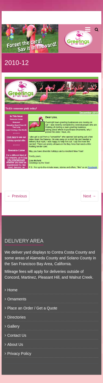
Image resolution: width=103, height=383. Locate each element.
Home (12, 290)
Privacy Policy (19, 353)
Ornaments (16, 299)
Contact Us (16, 335)
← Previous (17, 196)
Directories (16, 317)
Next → (89, 196)
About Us (15, 344)
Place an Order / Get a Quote (32, 308)
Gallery (13, 326)
